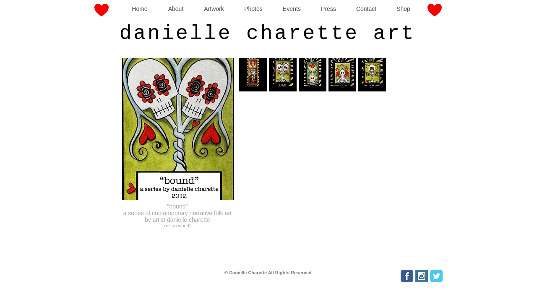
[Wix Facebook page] (407, 276)
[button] (283, 74)
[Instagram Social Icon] (421, 276)
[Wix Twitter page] (436, 276)
